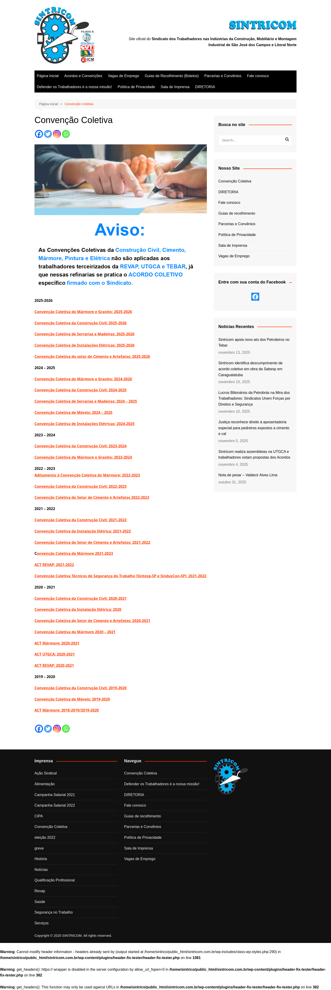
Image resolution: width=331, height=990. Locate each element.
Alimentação (44, 784)
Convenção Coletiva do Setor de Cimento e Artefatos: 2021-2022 (92, 542)
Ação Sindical (45, 773)
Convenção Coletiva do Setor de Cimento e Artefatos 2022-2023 (91, 497)
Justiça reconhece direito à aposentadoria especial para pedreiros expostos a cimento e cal (253, 428)
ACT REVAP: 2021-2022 (54, 564)
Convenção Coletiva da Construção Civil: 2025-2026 (80, 322)
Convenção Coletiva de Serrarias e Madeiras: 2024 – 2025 (85, 401)
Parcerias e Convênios (222, 76)
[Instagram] (57, 134)
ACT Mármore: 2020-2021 (56, 643)
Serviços (41, 923)
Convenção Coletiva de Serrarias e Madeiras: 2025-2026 (84, 334)
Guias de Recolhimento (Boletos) (172, 76)
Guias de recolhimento (236, 213)
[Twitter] (48, 134)
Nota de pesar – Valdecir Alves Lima (247, 475)
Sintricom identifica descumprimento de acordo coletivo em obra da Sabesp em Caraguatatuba (250, 369)
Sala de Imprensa (175, 87)
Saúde (39, 902)
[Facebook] (39, 134)
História (40, 859)
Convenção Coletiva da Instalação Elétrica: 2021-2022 (82, 531)
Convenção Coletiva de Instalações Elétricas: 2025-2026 (84, 345)
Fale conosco (258, 76)
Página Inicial (48, 76)
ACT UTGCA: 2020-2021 (54, 654)
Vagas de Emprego (123, 76)
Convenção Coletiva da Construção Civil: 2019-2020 (80, 687)
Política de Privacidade (136, 87)
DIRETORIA (205, 87)
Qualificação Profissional (54, 880)
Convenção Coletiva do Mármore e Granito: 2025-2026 (83, 311)
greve (39, 848)
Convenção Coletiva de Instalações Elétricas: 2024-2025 (84, 423)
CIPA (38, 816)
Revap (39, 891)
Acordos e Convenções (83, 76)
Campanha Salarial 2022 (54, 805)
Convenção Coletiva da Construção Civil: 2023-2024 (80, 446)
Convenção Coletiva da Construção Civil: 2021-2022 (80, 519)
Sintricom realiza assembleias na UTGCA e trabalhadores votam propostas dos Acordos (254, 455)
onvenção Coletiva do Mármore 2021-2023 (75, 553)
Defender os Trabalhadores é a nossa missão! (74, 87)
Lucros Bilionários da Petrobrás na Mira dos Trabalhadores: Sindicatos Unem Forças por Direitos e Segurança (254, 398)
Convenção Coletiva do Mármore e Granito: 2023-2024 (83, 457)
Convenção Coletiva (234, 181)
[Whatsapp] (66, 134)
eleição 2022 (44, 837)
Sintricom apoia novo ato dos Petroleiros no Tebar (254, 343)
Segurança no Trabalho (53, 912)
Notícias (41, 870)
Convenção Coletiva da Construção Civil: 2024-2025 (80, 390)
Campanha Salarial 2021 (54, 795)
